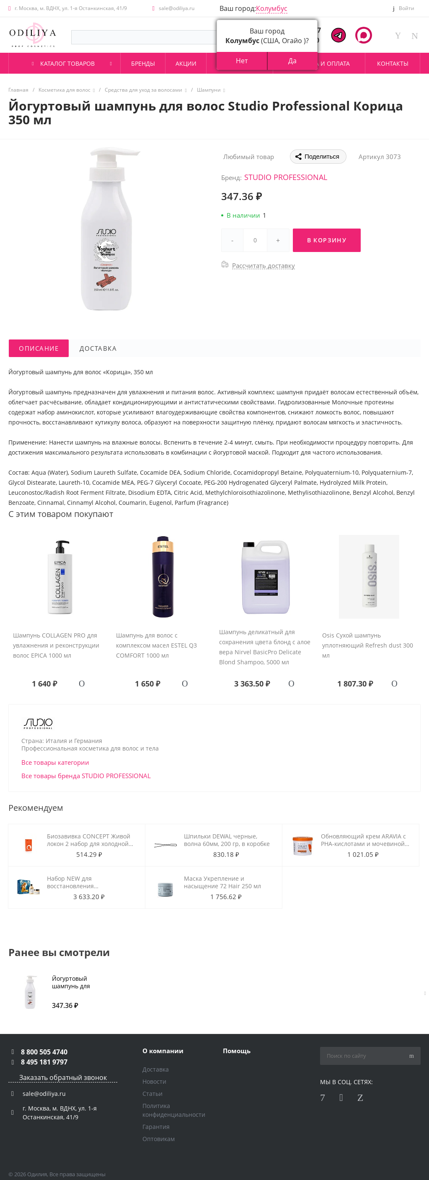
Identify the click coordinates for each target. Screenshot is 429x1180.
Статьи (152, 1094)
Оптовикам (158, 1139)
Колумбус (271, 8)
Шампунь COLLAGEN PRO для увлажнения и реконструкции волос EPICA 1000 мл (56, 645)
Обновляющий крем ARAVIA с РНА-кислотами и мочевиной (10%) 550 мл (363, 843)
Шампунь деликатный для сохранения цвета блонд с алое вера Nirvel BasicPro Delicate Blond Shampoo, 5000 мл (264, 647)
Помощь (237, 1050)
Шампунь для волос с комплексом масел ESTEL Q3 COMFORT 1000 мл (156, 645)
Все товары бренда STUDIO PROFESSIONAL (86, 775)
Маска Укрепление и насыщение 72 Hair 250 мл (222, 882)
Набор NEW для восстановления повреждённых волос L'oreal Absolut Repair (87, 889)
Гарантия (156, 1127)
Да (292, 60)
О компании (162, 1050)
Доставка (155, 1069)
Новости (154, 1081)
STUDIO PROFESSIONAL (285, 177)
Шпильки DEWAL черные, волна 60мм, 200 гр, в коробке (227, 840)
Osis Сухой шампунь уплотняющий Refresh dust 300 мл (367, 645)
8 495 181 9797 (44, 1062)
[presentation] (425, 993)
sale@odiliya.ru (176, 8)
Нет (242, 60)
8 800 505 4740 (44, 1052)
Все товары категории (55, 762)
